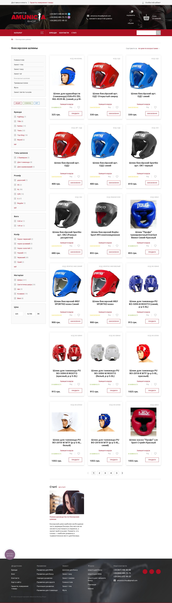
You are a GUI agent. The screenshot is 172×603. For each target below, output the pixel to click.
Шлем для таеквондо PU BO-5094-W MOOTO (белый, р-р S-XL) (105, 373)
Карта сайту (16, 582)
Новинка (27, 103)
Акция (17, 103)
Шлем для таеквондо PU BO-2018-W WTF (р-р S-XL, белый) (66, 442)
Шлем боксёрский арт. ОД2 (66, 164)
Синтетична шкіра (26, 284)
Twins (21, 130)
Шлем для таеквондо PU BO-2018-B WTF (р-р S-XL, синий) (105, 442)
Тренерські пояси (21, 83)
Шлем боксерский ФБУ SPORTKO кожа (105, 302)
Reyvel (21, 139)
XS (19, 185)
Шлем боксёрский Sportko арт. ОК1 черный (143, 164)
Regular (21, 203)
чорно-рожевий (24, 243)
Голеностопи (19, 60)
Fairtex (21, 126)
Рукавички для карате (46, 582)
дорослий (22, 180)
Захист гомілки (68, 578)
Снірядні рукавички (44, 578)
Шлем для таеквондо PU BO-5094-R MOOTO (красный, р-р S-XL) (67, 373)
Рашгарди (92, 584)
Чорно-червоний (25, 239)
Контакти (64, 33)
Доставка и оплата (19, 2)
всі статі (62, 487)
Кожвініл (22, 293)
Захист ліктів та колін (22, 92)
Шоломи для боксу (70, 570)
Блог (13, 574)
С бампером (23, 157)
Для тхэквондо (24, 162)
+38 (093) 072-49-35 (58, 20)
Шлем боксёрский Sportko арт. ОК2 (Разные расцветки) (66, 235)
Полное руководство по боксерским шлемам (64, 518)
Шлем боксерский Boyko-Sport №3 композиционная (105, 233)
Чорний (21, 253)
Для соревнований (26, 167)
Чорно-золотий (24, 248)
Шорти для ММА (95, 574)
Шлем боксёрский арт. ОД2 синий (105, 164)
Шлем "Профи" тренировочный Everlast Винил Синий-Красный (143, 235)
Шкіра (21, 280)
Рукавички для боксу (45, 574)
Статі (73, 33)
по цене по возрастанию (148, 48)
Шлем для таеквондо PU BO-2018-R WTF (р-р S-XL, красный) (144, 373)
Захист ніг (18, 74)
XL (19, 189)
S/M (20, 194)
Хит (36, 103)
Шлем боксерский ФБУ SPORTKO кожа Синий (67, 302)
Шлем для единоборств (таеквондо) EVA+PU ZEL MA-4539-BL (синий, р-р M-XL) (66, 96)
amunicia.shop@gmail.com (100, 16)
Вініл (20, 298)
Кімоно (91, 588)
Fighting (21, 117)
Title (20, 121)
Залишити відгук (66, 104)
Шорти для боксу (95, 570)
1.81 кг (21, 225)
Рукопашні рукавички (45, 586)
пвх (19, 289)
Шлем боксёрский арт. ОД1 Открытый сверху (105, 94)
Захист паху (18, 69)
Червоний (22, 257)
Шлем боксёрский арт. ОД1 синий (143, 94)
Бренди (53, 33)
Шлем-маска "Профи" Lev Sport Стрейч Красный (143, 441)
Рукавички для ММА (45, 570)
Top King (22, 135)
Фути (16, 87)
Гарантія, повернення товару (41, 2)
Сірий (20, 262)
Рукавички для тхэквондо (47, 590)
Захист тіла (18, 64)
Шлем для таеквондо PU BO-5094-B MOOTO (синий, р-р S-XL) (143, 304)
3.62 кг (21, 221)
